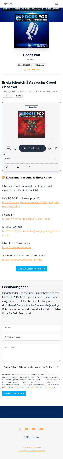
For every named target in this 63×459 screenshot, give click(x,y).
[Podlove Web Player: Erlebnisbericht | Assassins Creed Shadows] (31, 136)
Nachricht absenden (14, 393)
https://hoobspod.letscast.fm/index (22, 259)
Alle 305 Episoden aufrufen (31, 269)
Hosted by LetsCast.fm (31, 447)
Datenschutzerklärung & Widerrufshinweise (32, 387)
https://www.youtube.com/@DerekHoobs (26, 218)
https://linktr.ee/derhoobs (16, 247)
